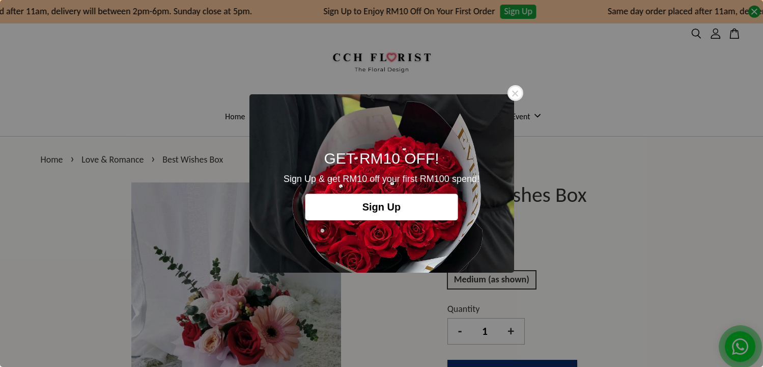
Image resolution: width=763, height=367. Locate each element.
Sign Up (381, 207)
